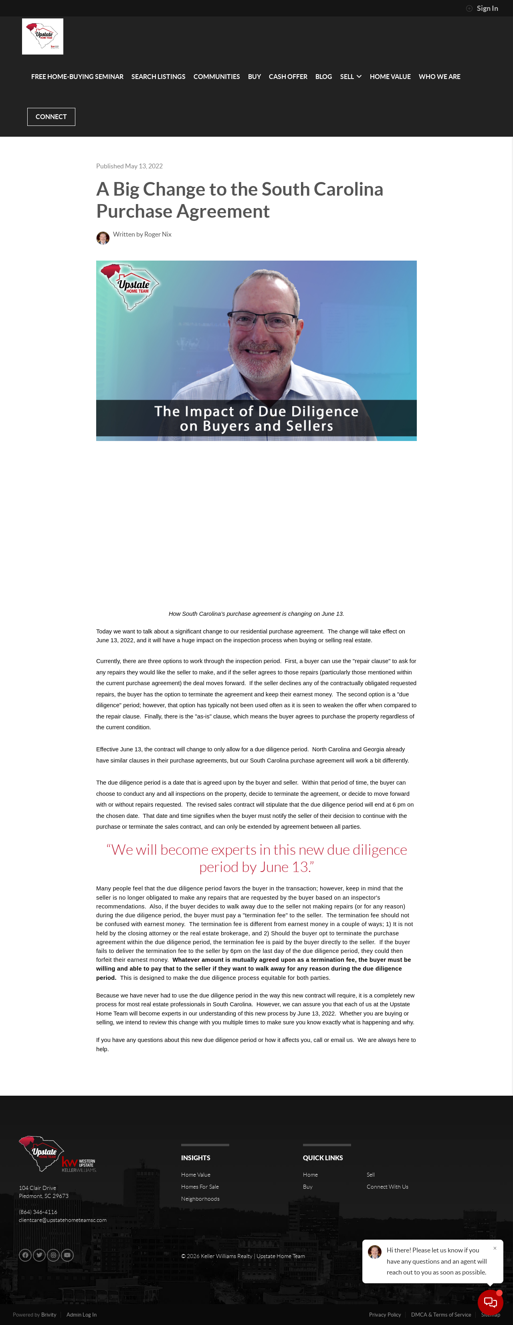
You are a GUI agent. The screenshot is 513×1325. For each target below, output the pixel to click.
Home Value (195, 1174)
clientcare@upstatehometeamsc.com (63, 1220)
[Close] (495, 1248)
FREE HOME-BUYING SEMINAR (77, 76)
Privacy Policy (385, 1315)
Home (310, 1174)
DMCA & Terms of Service (441, 1315)
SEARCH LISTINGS (158, 76)
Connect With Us (387, 1186)
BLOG (323, 76)
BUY (254, 76)
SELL (351, 76)
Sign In (482, 8)
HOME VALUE (390, 76)
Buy (308, 1186)
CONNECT (51, 116)
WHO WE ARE (439, 76)
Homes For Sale (200, 1186)
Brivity (49, 1315)
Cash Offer (288, 76)
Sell (371, 1174)
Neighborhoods (200, 1199)
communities (217, 76)
